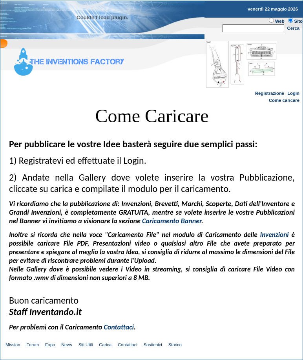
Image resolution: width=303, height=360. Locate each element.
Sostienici (153, 344)
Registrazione (269, 93)
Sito (298, 21)
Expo (50, 344)
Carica (105, 344)
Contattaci (127, 344)
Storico (175, 344)
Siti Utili (85, 344)
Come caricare (284, 100)
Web (280, 21)
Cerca (293, 28)
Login (293, 93)
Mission (12, 344)
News (66, 344)
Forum (32, 344)
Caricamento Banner (171, 221)
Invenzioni (274, 234)
